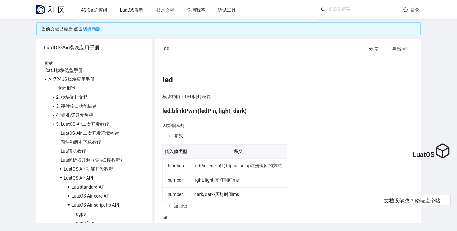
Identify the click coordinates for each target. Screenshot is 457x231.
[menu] (196, 10)
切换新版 (92, 28)
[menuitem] (94, 10)
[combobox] (361, 9)
